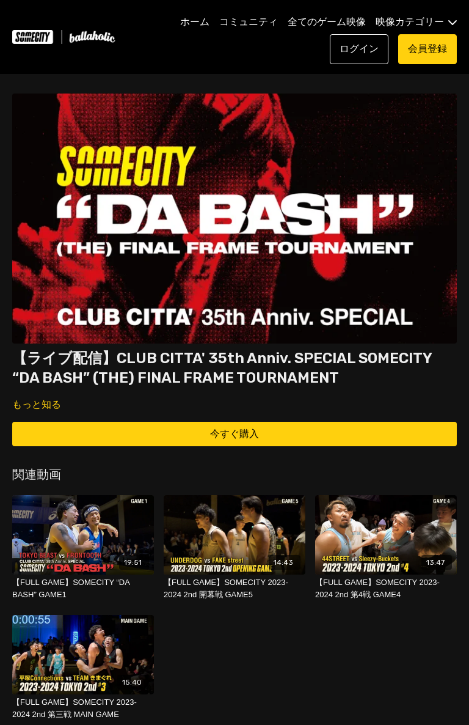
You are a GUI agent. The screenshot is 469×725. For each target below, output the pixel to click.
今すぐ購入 (234, 434)
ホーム (194, 22)
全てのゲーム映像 (327, 22)
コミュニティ (248, 22)
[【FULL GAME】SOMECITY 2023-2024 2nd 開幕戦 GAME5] (234, 588)
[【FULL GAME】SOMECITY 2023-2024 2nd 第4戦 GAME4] (386, 588)
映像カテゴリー (416, 22)
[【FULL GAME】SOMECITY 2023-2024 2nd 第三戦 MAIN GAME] (83, 708)
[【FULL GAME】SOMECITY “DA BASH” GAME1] (83, 588)
